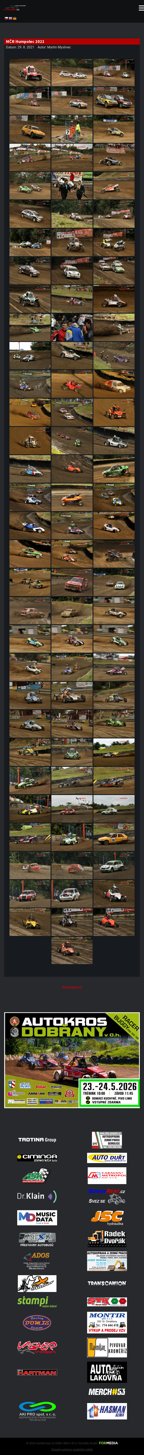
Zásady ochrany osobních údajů (72, 1449)
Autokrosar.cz (72, 987)
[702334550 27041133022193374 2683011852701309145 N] (72, 1122)
